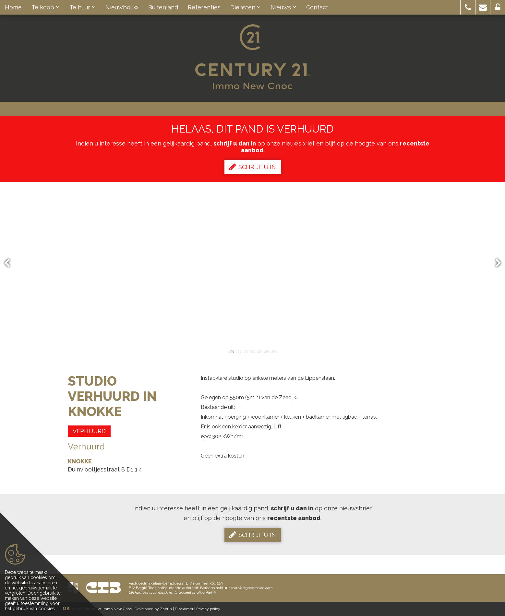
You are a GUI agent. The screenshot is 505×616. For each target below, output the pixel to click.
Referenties (204, 7)
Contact (317, 7)
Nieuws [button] (283, 7)
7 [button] (274, 351)
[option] (253, 263)
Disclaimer (184, 609)
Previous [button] (10, 263)
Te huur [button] (82, 7)
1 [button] (231, 351)
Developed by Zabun (153, 609)
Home (13, 7)
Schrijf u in (252, 167)
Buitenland (163, 7)
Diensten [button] (245, 7)
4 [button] (253, 351)
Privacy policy (208, 609)
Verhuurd (89, 431)
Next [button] (495, 263)
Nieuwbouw (121, 7)
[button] (468, 7)
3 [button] (245, 351)
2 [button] (238, 351)
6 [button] (267, 351)
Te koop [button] (45, 7)
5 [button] (260, 351)
